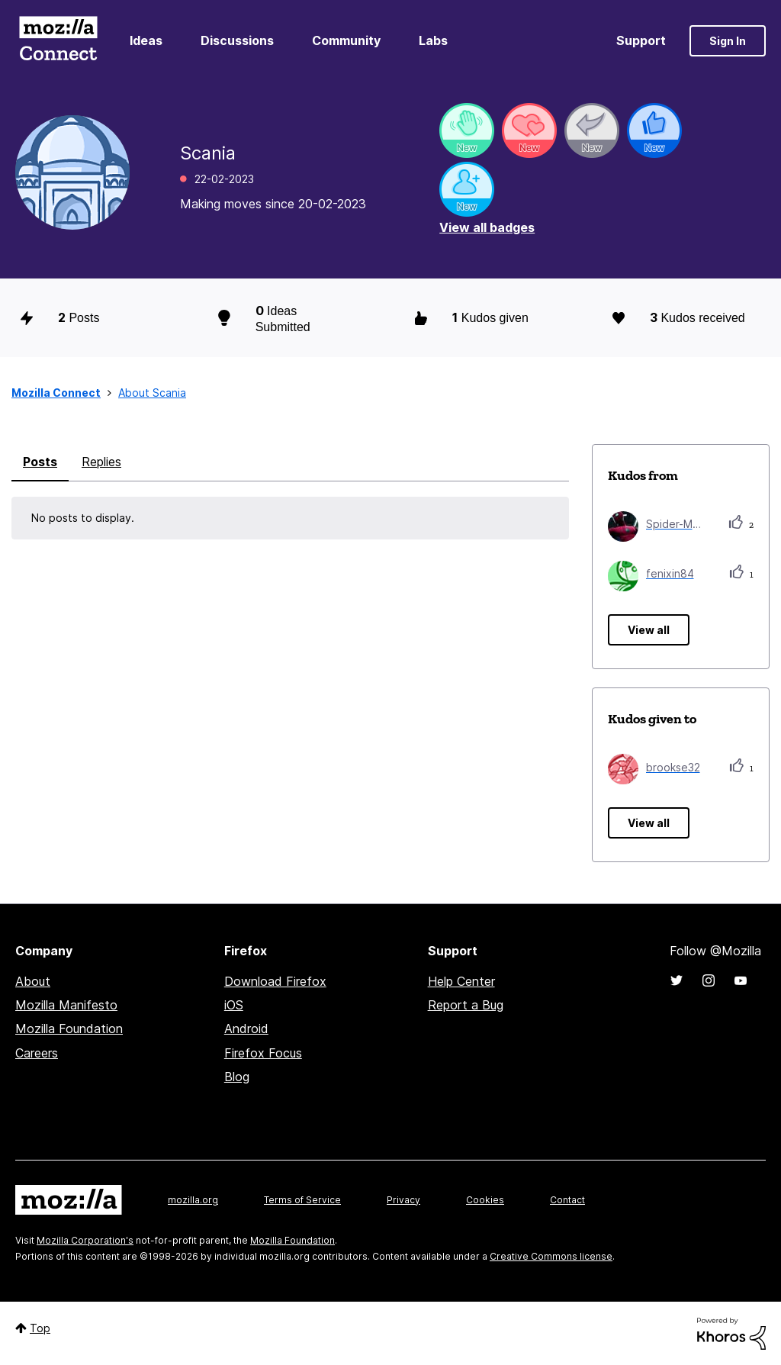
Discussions (237, 40)
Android (246, 1028)
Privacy (403, 1200)
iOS (233, 1004)
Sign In (727, 40)
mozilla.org (193, 1200)
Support (641, 40)
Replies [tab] (101, 461)
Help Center (461, 981)
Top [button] (40, 1328)
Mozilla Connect (58, 41)
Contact (567, 1200)
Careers (36, 1053)
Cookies (485, 1200)
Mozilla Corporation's (85, 1240)
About (32, 981)
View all (649, 629)
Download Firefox (275, 981)
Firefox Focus (263, 1053)
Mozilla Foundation (69, 1028)
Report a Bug (465, 1004)
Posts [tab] (40, 461)
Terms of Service (302, 1200)
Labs (433, 40)
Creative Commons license (551, 1256)
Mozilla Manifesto (66, 1004)
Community (346, 40)
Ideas (146, 40)
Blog (236, 1076)
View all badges (487, 227)
